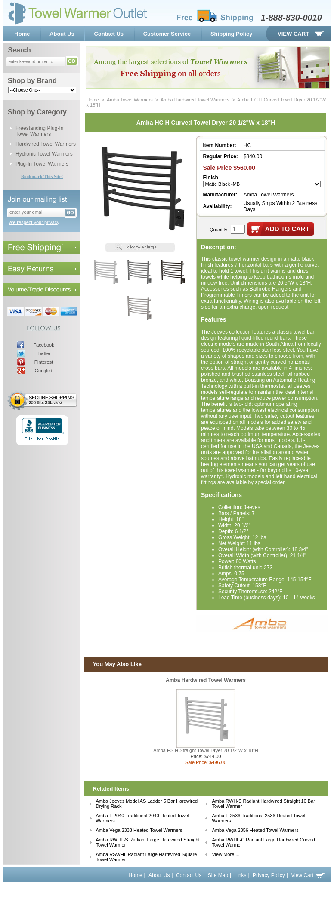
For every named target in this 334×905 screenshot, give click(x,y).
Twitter (43, 353)
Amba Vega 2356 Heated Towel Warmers (255, 830)
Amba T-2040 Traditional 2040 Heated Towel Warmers (142, 818)
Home (22, 34)
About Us (61, 34)
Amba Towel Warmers (130, 99)
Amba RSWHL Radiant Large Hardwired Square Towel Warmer (146, 857)
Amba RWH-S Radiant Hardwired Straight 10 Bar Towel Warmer (263, 803)
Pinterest (43, 362)
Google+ (44, 370)
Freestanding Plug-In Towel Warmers (39, 131)
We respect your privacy (34, 222)
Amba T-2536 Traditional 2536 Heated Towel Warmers (258, 818)
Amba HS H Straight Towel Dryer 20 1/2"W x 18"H (205, 750)
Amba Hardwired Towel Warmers (195, 99)
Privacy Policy (269, 875)
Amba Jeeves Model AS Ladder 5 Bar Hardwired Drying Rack (147, 803)
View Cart (293, 34)
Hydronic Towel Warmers (44, 154)
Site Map (218, 875)
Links (241, 875)
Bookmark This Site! (42, 176)
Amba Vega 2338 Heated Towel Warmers (139, 830)
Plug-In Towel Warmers (41, 164)
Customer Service (167, 34)
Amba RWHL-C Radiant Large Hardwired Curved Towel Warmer (263, 842)
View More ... (225, 854)
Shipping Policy (231, 34)
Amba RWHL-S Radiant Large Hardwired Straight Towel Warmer (148, 842)
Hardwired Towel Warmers (45, 144)
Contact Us (109, 34)
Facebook (43, 344)
